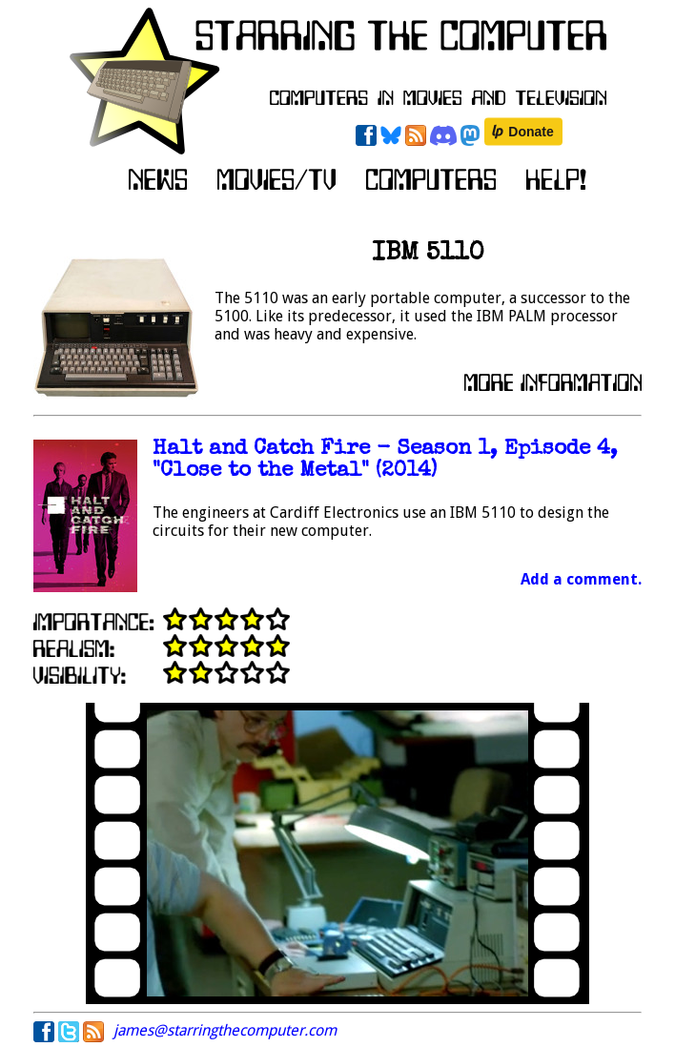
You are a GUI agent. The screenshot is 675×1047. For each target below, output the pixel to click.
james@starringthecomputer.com (225, 1030)
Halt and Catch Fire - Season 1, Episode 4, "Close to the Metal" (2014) (385, 460)
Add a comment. (581, 579)
